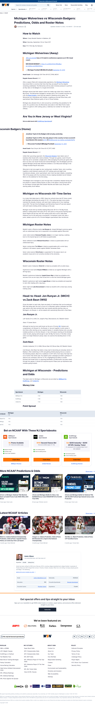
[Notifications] (92, 5)
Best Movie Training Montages (9, 660)
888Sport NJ (62, 379)
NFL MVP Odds (28, 657)
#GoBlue (58, 64)
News (66, 5)
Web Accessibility (53, 674)
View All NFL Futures (30, 672)
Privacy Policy (76, 651)
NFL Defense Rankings (7, 676)
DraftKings (26, 381)
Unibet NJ (36, 381)
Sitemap (50, 677)
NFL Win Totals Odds (30, 669)
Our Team (51, 654)
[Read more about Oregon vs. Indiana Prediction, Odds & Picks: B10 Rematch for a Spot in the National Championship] (47, 538)
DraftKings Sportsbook (44, 121)
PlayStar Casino (42, 587)
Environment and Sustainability (57, 668)
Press (49, 666)
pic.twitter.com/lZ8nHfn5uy (34, 66)
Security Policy (76, 666)
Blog (86, 5)
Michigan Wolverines (62, 82)
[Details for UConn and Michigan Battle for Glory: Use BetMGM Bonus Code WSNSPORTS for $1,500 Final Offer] (47, 483)
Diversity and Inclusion (54, 671)
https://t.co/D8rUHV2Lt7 (48, 64)
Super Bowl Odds (29, 649)
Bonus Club (59, 5)
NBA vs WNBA (4, 649)
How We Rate (52, 657)
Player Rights (75, 660)
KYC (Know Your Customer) (80, 663)
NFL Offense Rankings (7, 673)
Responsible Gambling (76, 5)
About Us (50, 651)
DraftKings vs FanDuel (7, 654)
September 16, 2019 (59, 70)
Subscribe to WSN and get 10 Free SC (48, 1)
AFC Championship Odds (31, 654)
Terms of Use (76, 654)
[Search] (48, 5)
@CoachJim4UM (31, 58)
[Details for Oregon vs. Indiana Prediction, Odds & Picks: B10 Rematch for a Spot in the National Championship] (47, 525)
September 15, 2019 (61, 144)
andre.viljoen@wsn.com (40, 578)
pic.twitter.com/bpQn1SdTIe (66, 140)
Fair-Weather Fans (5, 657)
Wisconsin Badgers (51, 156)
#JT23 (45, 140)
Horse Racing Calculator (7, 666)
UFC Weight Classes (6, 651)
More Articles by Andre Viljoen (25, 572)
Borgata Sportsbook (72, 582)
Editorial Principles (77, 649)
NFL (60, 326)
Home (1, 13)
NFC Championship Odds (31, 651)
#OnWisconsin (53, 140)
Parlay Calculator (5, 663)
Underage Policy (76, 657)
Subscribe (47, 610)
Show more (90, 471)
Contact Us (51, 649)
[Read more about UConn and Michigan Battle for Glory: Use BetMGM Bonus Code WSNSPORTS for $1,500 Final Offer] (47, 496)
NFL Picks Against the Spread (9, 679)
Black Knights (32, 95)
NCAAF (6, 13)
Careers (50, 663)
